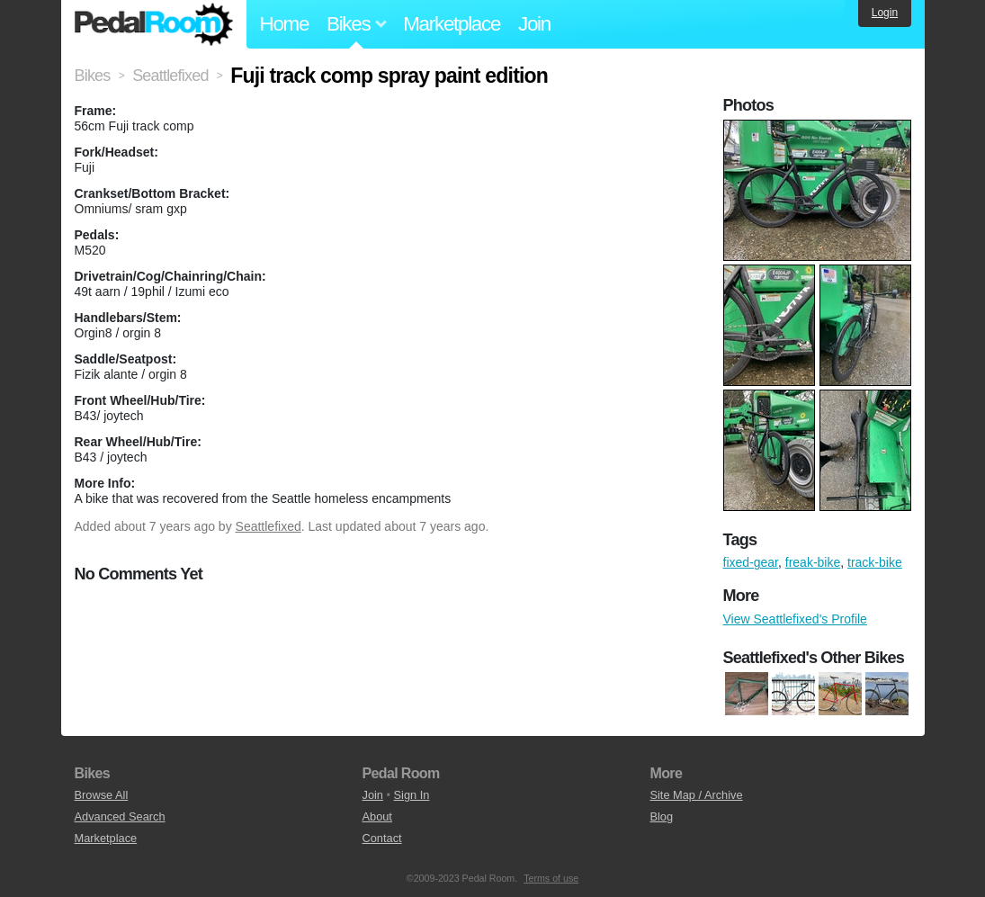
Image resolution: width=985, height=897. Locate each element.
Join (534, 24)
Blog (661, 816)
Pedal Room (154, 24)
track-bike (874, 562)
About (376, 816)
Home (284, 24)
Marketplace (451, 24)
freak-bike (812, 562)
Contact (381, 838)
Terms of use (551, 878)
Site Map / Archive (695, 795)
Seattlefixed (268, 526)
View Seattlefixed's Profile (795, 619)
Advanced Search (120, 816)
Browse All (102, 795)
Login (885, 12)
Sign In (412, 795)
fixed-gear (750, 562)
